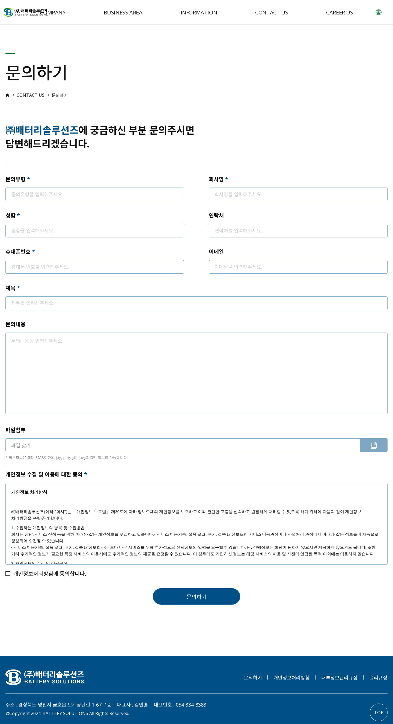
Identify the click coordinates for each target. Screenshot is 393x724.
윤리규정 (378, 677)
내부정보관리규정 (339, 677)
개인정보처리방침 (291, 677)
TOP (378, 713)
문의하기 (196, 597)
